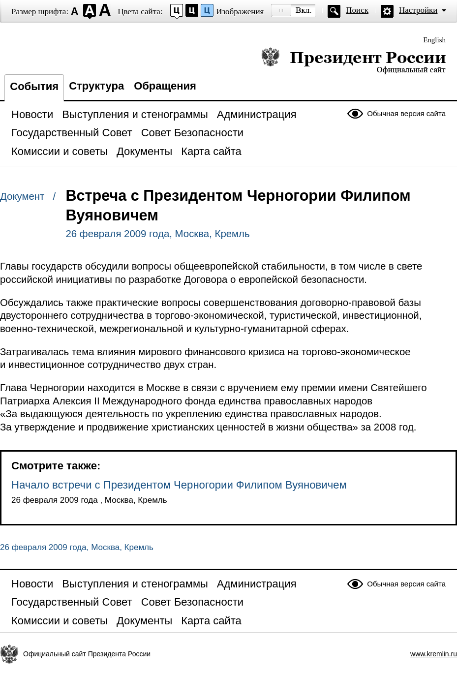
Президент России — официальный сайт (353, 60)
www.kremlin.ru (433, 654)
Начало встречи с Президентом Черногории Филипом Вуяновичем (179, 485)
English (434, 40)
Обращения (165, 86)
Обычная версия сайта (406, 113)
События (34, 86)
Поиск (357, 10)
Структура (96, 86)
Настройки (418, 10)
